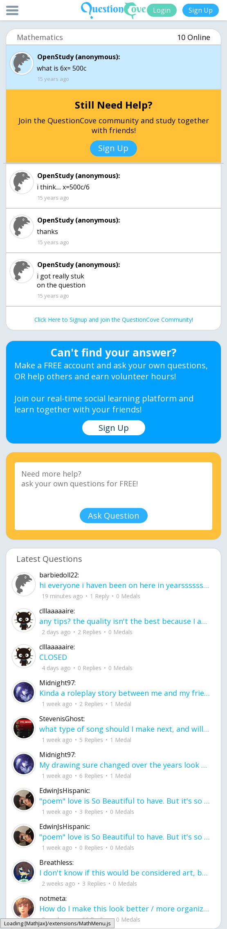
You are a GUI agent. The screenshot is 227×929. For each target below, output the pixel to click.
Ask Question (113, 515)
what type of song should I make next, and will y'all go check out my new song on (125, 729)
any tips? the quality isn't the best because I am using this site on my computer (125, 621)
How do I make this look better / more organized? (125, 908)
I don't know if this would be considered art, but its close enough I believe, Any (125, 873)
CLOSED (53, 657)
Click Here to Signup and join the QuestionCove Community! (113, 319)
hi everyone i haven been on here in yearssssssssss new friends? (125, 585)
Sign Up (201, 10)
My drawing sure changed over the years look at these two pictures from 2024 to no (125, 765)
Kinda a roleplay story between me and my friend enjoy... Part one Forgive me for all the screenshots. (125, 693)
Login (162, 10)
